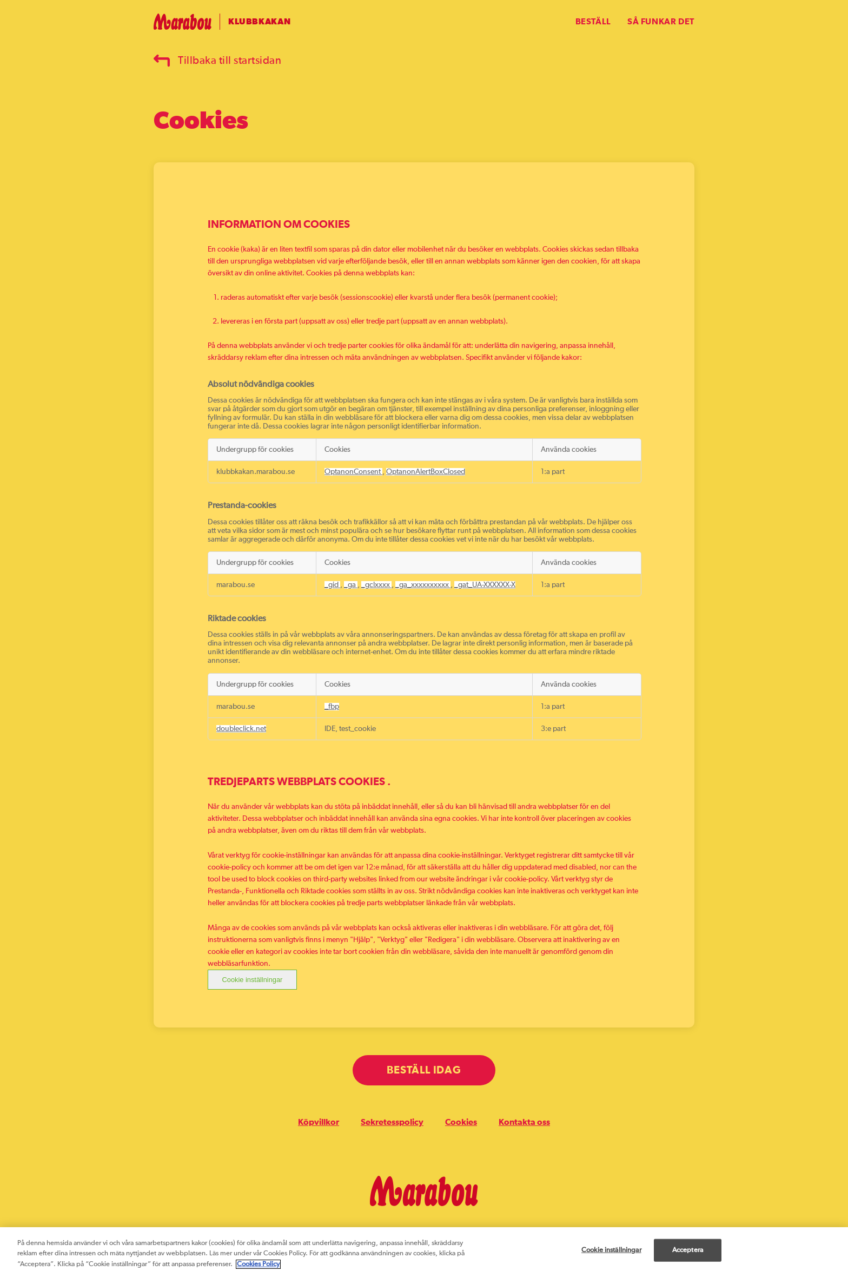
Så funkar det (660, 21)
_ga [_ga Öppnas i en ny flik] (350, 585)
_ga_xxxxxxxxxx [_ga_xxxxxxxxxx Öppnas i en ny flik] (423, 585)
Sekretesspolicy (392, 1122)
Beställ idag (424, 1070)
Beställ (593, 21)
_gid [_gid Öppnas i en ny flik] (332, 585)
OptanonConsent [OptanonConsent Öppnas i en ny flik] (353, 472)
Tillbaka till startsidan (217, 60)
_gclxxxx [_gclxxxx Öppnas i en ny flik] (376, 585)
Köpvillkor (318, 1122)
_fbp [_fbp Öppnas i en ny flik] (331, 706)
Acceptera (687, 1255)
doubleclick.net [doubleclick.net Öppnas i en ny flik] (241, 729)
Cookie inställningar (252, 980)
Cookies (461, 1122)
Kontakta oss (524, 1122)
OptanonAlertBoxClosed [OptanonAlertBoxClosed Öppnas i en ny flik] (425, 472)
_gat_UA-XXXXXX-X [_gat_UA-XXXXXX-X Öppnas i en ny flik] (484, 585)
